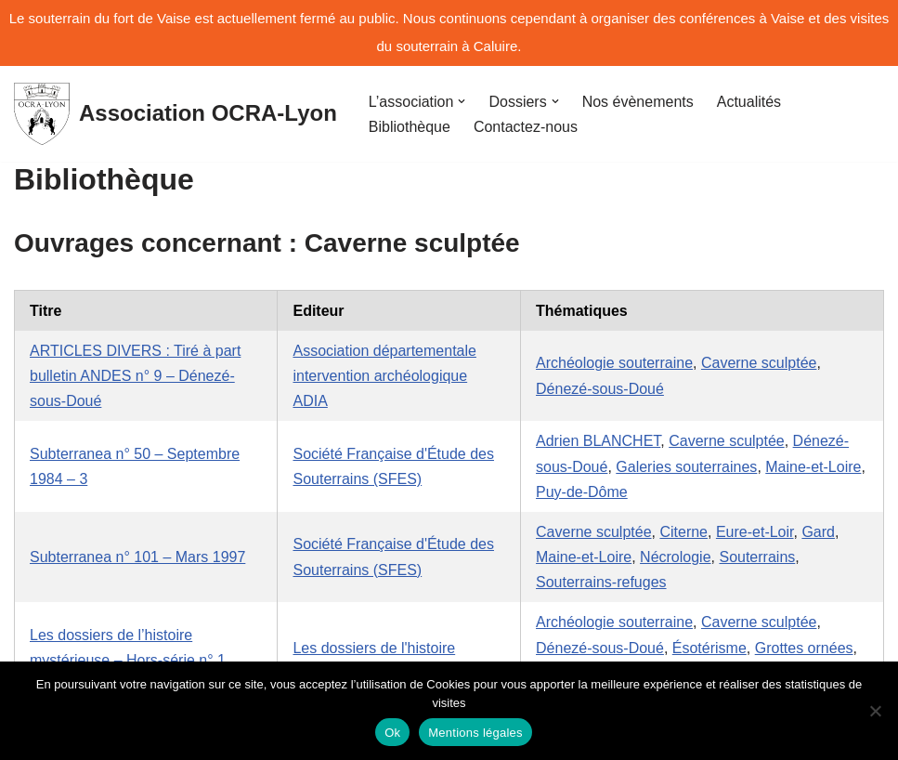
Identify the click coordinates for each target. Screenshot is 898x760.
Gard (818, 532)
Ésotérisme (709, 648)
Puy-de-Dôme (582, 492)
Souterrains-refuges (601, 582)
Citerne (683, 532)
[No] (874, 710)
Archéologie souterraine (614, 363)
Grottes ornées (804, 648)
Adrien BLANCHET (598, 441)
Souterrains (757, 557)
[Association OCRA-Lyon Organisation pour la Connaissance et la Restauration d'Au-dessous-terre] (175, 114)
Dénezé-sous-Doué (600, 389)
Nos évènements (638, 102)
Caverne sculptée (759, 363)
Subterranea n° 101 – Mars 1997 (137, 557)
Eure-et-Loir (755, 532)
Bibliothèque (409, 127)
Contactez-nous (526, 127)
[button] (461, 101)
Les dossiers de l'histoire (374, 648)
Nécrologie (675, 557)
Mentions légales (475, 733)
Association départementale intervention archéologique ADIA (384, 376)
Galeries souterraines (686, 467)
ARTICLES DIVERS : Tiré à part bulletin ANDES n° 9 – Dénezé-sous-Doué (135, 376)
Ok (392, 733)
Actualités (749, 102)
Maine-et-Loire (813, 467)
